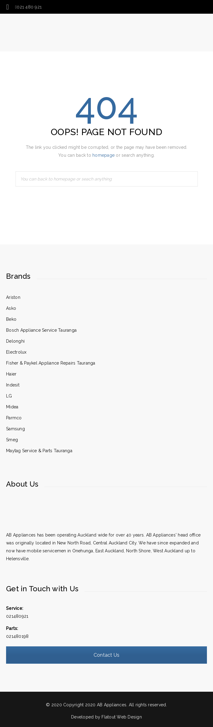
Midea (12, 406)
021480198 (17, 636)
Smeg (12, 439)
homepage (103, 155)
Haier (11, 374)
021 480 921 (28, 7)
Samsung (15, 428)
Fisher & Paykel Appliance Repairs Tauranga (50, 363)
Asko (11, 308)
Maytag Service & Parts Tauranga (39, 450)
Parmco (14, 417)
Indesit (12, 385)
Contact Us (107, 655)
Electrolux (16, 352)
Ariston (13, 297)
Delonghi (15, 341)
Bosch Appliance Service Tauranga (41, 330)
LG (9, 395)
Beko (11, 319)
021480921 (17, 616)
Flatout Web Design (121, 717)
